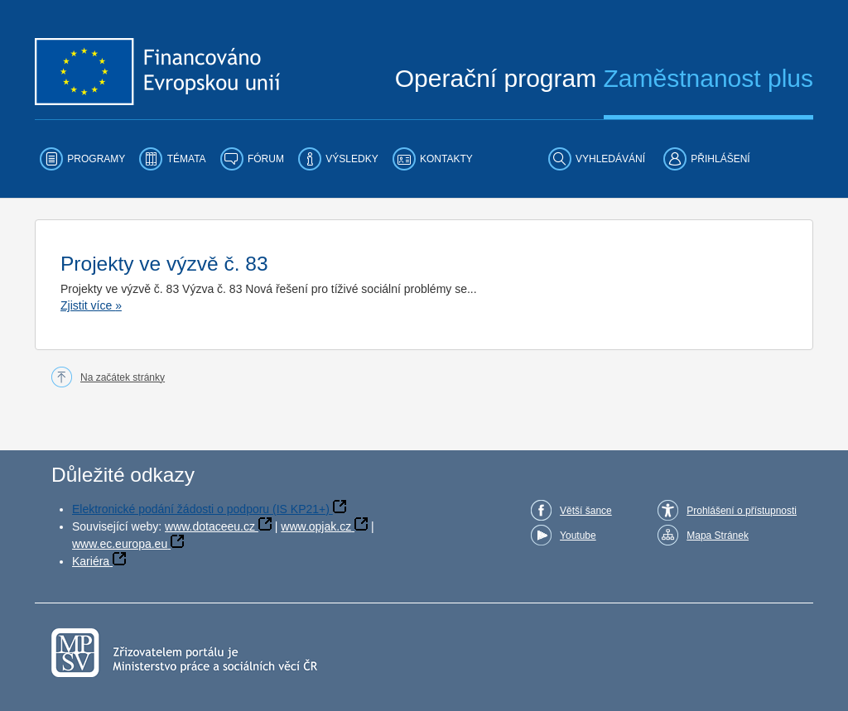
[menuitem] (82, 158)
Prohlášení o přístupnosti (742, 510)
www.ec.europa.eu (119, 543)
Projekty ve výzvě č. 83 (164, 263)
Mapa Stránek (718, 535)
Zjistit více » (91, 305)
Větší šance (586, 510)
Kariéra (90, 561)
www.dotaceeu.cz (210, 526)
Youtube (578, 535)
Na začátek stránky (122, 377)
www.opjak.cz (316, 526)
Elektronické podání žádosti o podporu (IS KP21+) (201, 509)
